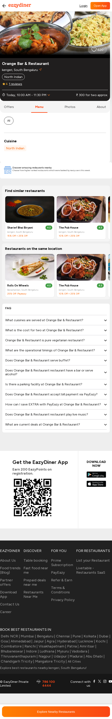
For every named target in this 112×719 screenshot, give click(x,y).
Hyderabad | (67, 641)
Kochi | (101, 641)
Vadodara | (80, 651)
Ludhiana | (47, 651)
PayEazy (58, 572)
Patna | (72, 646)
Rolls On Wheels (18, 285)
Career (6, 612)
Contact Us (10, 604)
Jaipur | (39, 641)
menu (39, 107)
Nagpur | (45, 656)
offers (9, 107)
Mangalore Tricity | (50, 661)
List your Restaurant (93, 560)
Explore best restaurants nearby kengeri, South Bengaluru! (43, 668)
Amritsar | (88, 646)
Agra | (51, 641)
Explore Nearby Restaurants (56, 711)
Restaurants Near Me (34, 594)
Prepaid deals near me (35, 582)
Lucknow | (86, 641)
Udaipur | (61, 656)
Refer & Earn (61, 580)
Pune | (77, 636)
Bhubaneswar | (12, 651)
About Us (8, 560)
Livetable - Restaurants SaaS (90, 570)
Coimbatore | (12, 646)
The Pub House (68, 227)
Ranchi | (31, 646)
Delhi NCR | (10, 636)
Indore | (32, 651)
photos (70, 107)
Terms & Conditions (60, 590)
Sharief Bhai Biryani (20, 227)
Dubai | (104, 636)
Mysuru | (63, 651)
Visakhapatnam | (52, 646)
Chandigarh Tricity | (17, 661)
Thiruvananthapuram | (19, 656)
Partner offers (6, 582)
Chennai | (63, 636)
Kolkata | (90, 636)
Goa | (5, 641)
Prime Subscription (62, 562)
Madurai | (77, 656)
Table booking (35, 560)
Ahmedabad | (21, 641)
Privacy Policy (63, 600)
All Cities (74, 661)
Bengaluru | (45, 636)
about (101, 107)
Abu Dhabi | (95, 656)
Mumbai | (28, 636)
